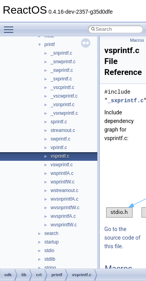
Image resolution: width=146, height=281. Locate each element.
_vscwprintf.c (64, 96)
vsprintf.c (60, 156)
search (51, 233)
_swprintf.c (62, 70)
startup (51, 242)
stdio (49, 250)
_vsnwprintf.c (64, 113)
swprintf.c (60, 139)
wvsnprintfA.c (64, 199)
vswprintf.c (62, 164)
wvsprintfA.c (63, 216)
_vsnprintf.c (62, 104)
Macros (137, 40)
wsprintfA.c (62, 173)
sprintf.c (59, 121)
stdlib (49, 259)
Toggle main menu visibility (10, 26)
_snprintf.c (61, 53)
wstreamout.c (64, 190)
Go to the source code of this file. (122, 237)
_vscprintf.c (62, 87)
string (50, 267)
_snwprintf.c (63, 61)
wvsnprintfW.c (65, 207)
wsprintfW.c (62, 182)
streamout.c (63, 130)
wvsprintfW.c (64, 225)
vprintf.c (59, 147)
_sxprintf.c (61, 79)
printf (49, 44)
